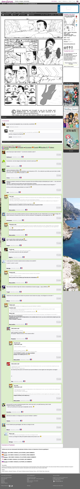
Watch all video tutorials (69, 66)
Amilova (3, 466)
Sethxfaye (67, 466)
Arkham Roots (45, 466)
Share (14, 14)
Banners (3, 480)
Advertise (3, 481)
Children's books (25, 471)
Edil (30, 467)
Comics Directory (9, 12)
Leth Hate (33, 467)
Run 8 (37, 467)
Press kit (3, 479)
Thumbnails (31, 14)
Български (28, 147)
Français (5, 147)
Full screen (22, 14)
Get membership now (32, 3)
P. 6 (35, 12)
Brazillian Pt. (43, 147)
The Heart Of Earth (52, 466)
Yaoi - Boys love (46, 471)
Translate (59, 154)
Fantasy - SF (15, 471)
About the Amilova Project (6, 477)
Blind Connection (60, 466)
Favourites (7, 14)
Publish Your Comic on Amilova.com (60, 477)
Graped (70, 466)
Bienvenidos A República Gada (8, 467)
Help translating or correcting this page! (71, 63)
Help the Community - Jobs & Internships (35, 478)
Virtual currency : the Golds (32, 480)
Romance (31, 471)
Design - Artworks (8, 471)
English (12, 147)
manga (14, 12)
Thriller (40, 471)
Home (3, 12)
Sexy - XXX (36, 471)
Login (60, 1)
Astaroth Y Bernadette (24, 467)
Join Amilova (54, 1)
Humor (18, 12)
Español (35, 147)
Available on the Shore (25, 12)
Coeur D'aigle (42, 467)
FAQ (28, 479)
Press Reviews (4, 478)
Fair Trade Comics (56, 479)
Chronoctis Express (16, 466)
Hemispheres (8, 466)
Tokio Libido (39, 466)
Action (3, 471)
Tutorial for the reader (31, 477)
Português (19, 147)
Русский (5, 149)
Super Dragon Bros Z (24, 466)
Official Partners (4, 483)
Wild (46, 467)
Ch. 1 (32, 12)
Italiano (51, 147)
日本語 (4, 459)
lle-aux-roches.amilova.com (69, 43)
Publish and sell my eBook (58, 478)
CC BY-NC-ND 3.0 (58, 481)
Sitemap (28, 485)
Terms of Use (29, 481)
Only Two (17, 467)
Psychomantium (33, 466)
